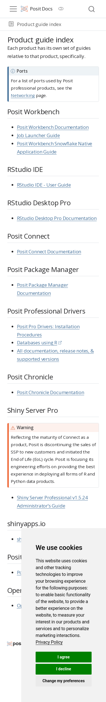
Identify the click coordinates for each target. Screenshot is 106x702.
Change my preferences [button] (63, 681)
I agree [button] (63, 657)
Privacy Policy (49, 642)
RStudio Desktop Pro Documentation (57, 218)
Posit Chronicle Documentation (50, 392)
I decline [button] (63, 669)
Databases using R (37, 342)
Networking (23, 95)
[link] (49, 642)
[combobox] (92, 9)
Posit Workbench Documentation (53, 127)
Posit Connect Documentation (49, 251)
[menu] (13, 9)
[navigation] (83, 24)
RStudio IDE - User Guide (44, 185)
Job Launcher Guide (38, 135)
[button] (11, 24)
